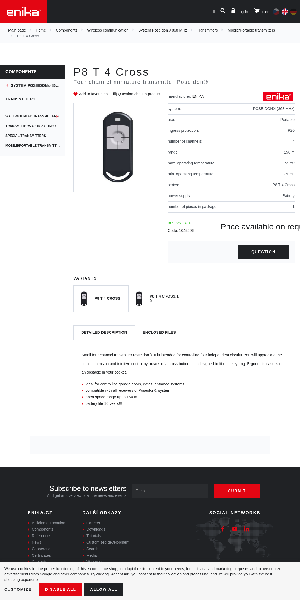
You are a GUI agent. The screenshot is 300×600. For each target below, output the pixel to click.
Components (66, 30)
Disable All (60, 589)
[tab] (104, 332)
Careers (93, 523)
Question (263, 252)
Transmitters (207, 30)
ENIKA (198, 96)
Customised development (107, 542)
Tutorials (93, 536)
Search (92, 549)
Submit (237, 491)
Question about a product (139, 94)
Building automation (48, 523)
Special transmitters (25, 136)
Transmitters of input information (35, 126)
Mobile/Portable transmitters (251, 30)
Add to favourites (93, 94)
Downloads (95, 529)
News (36, 542)
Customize (18, 589)
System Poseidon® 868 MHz (162, 30)
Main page (17, 30)
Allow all (103, 589)
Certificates (41, 555)
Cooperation (42, 549)
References (41, 536)
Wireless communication (108, 30)
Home (41, 30)
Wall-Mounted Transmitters (32, 116)
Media (91, 555)
